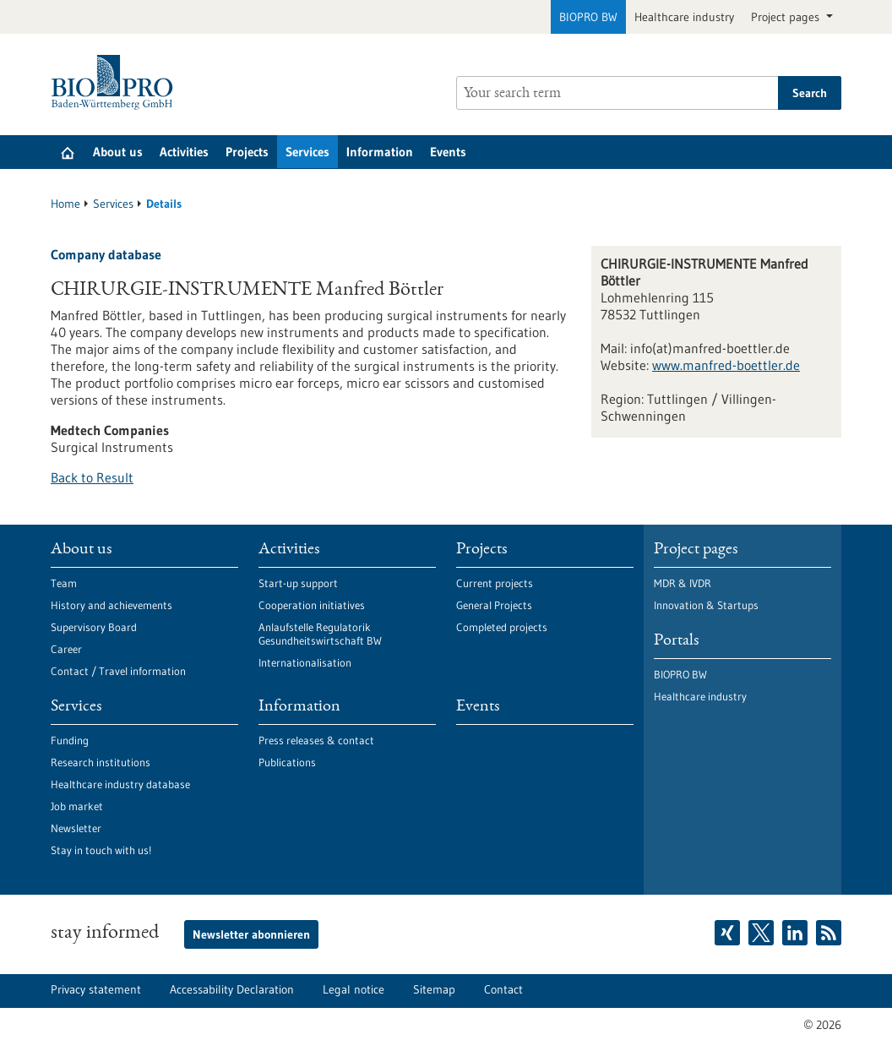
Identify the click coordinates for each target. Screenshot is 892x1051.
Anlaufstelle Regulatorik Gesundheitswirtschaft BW (320, 633)
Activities (184, 152)
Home (65, 203)
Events (448, 152)
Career (66, 649)
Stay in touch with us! (101, 850)
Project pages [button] (787, 17)
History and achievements (111, 605)
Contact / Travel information (118, 671)
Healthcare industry (684, 17)
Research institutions (100, 762)
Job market (77, 806)
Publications (287, 762)
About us (118, 152)
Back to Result (92, 477)
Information (379, 152)
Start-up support (298, 583)
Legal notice (353, 989)
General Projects (494, 605)
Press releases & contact (316, 740)
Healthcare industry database (120, 784)
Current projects (494, 583)
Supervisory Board (94, 627)
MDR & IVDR (682, 583)
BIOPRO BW (588, 17)
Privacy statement (96, 989)
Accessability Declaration (232, 989)
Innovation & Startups (706, 605)
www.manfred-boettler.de (726, 365)
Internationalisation (304, 662)
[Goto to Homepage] (116, 82)
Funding (70, 740)
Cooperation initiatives (311, 605)
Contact (503, 989)
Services (307, 152)
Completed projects (501, 627)
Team (64, 583)
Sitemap (434, 989)
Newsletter (76, 828)
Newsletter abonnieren (251, 934)
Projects (247, 152)
